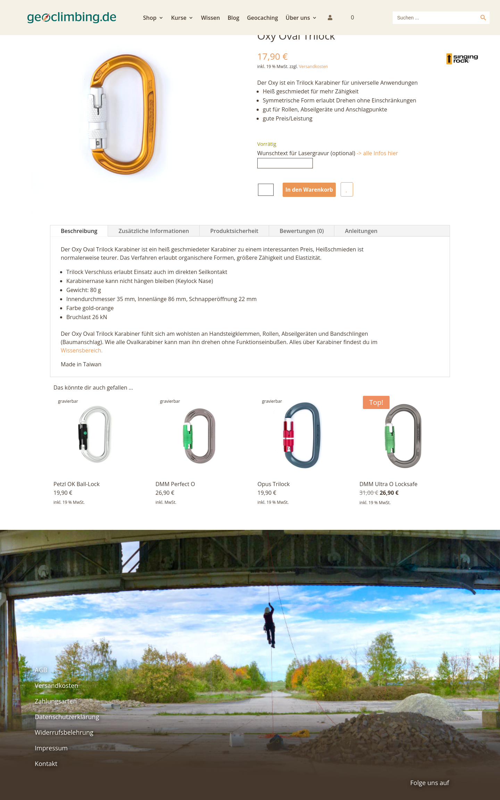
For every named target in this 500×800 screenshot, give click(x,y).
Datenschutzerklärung (67, 716)
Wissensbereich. (82, 350)
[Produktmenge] (266, 190)
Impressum (51, 748)
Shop (150, 18)
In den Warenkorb (310, 189)
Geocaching (262, 18)
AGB (41, 670)
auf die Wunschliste (349, 189)
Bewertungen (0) (302, 231)
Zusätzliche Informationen (153, 231)
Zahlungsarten (56, 701)
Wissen (210, 18)
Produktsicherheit (234, 231)
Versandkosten (313, 66)
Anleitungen (361, 231)
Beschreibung (79, 231)
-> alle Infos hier (377, 153)
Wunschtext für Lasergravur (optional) (327, 153)
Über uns (298, 18)
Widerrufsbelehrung (64, 732)
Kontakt (46, 763)
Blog (233, 18)
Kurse (178, 18)
